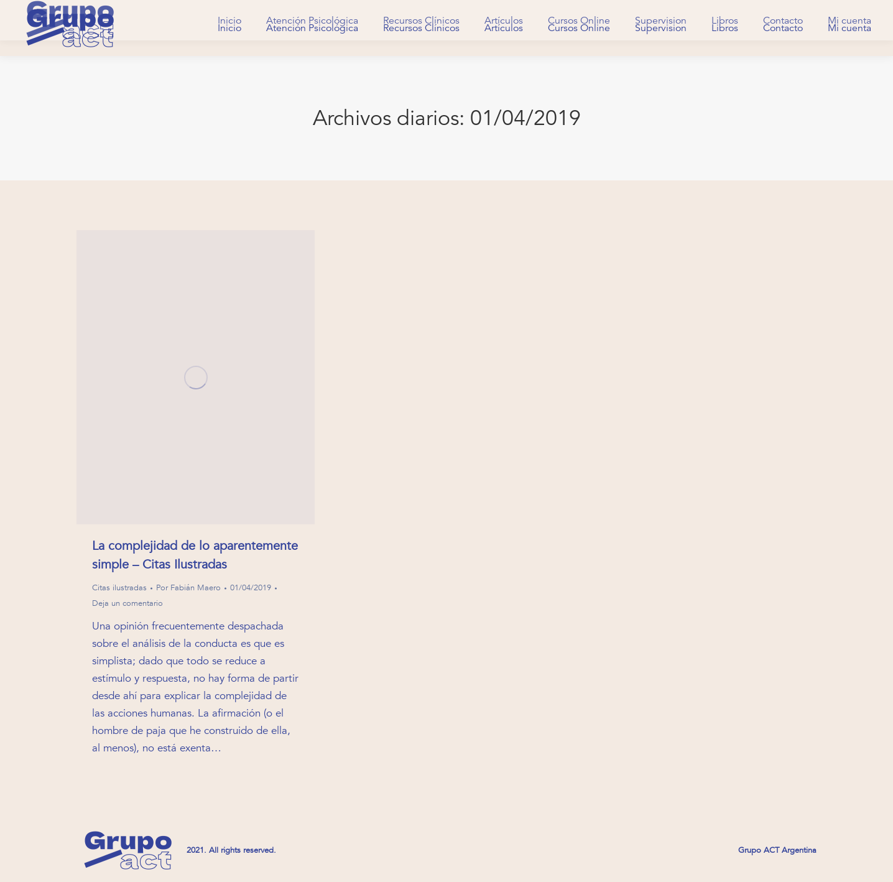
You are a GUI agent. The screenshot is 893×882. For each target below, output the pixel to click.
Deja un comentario (127, 603)
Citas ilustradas (119, 587)
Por (188, 587)
